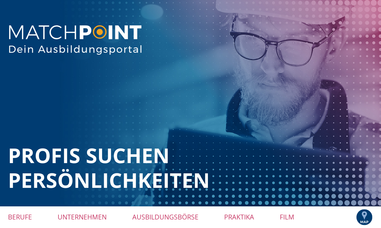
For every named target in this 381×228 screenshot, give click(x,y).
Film (287, 216)
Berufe (20, 216)
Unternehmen (82, 216)
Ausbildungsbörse (165, 216)
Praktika (239, 216)
